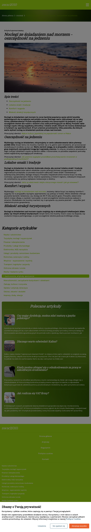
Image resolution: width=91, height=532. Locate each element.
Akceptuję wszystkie (79, 526)
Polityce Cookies (73, 519)
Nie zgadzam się (59, 526)
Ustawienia (42, 526)
